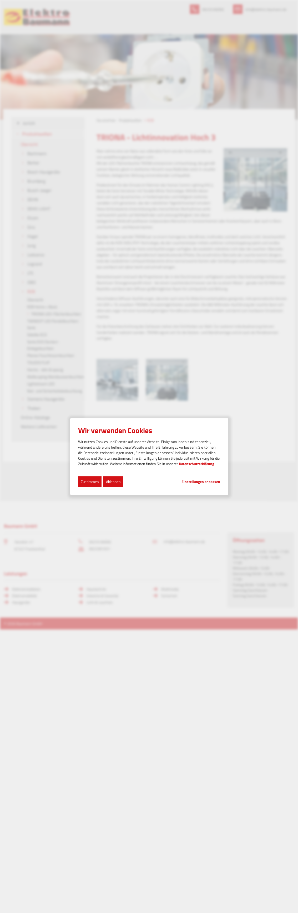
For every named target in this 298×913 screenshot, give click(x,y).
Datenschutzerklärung (196, 463)
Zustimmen (90, 481)
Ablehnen (113, 481)
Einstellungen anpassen (200, 482)
